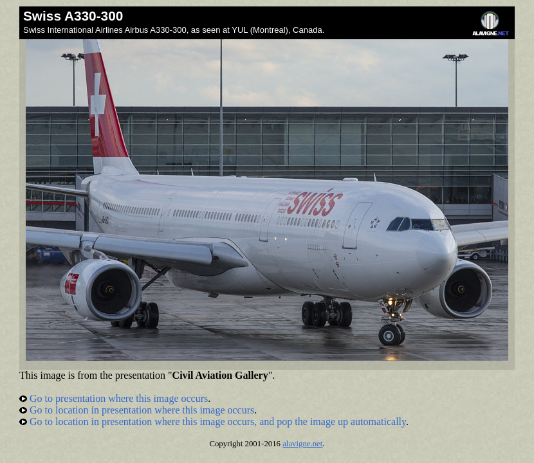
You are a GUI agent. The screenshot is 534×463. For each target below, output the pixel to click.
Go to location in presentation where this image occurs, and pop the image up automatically (212, 421)
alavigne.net (302, 443)
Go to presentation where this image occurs (113, 398)
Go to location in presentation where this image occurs (136, 409)
